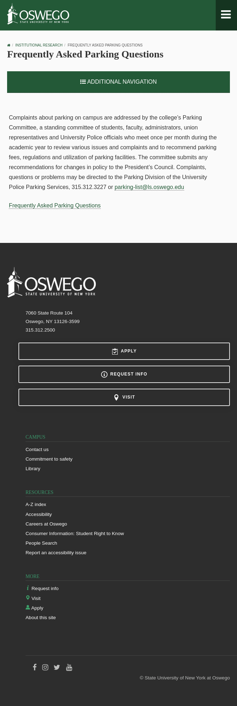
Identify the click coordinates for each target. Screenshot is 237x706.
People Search (41, 543)
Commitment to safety (49, 459)
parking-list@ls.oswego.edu (149, 187)
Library (33, 468)
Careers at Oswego (46, 524)
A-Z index (36, 504)
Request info (124, 374)
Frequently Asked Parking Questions (55, 205)
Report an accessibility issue (56, 552)
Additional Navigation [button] (118, 82)
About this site (41, 617)
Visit (124, 397)
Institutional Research (38, 45)
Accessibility (39, 514)
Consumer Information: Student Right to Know (75, 533)
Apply (124, 351)
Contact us (37, 449)
